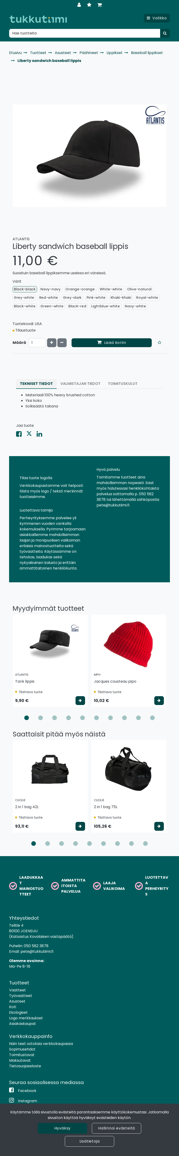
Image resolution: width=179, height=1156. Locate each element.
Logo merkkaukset (26, 1018)
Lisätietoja (89, 1141)
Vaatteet (17, 990)
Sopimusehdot (22, 1049)
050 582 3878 (36, 946)
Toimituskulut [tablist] (123, 383)
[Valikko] (157, 18)
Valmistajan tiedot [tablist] (80, 383)
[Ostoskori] (99, 4)
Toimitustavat (21, 1055)
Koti (12, 1007)
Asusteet (17, 1001)
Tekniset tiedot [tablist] (36, 383)
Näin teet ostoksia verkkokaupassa (41, 1043)
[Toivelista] (90, 4)
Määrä (19, 342)
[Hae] (84, 33)
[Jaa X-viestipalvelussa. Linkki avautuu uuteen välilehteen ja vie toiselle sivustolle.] (31, 435)
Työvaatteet (20, 995)
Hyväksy (62, 1128)
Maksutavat (20, 1060)
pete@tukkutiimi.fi (37, 951)
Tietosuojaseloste (25, 1066)
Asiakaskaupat (22, 1023)
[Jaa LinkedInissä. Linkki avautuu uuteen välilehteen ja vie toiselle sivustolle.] (41, 435)
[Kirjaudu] (79, 4)
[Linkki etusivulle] (38, 19)
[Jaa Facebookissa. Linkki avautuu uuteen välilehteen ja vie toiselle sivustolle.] (21, 435)
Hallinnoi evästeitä (116, 1128)
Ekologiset (18, 1012)
